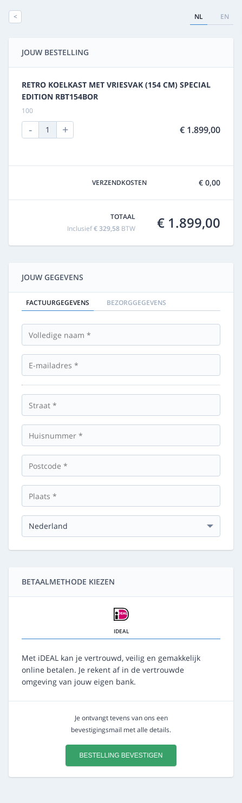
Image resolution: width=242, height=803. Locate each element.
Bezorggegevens (136, 302)
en (224, 16)
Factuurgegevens (57, 302)
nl (198, 16)
